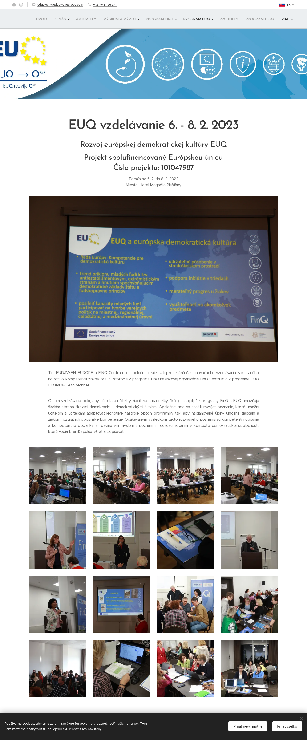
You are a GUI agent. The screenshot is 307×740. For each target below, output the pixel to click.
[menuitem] (37, 19)
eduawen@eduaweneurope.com (60, 4)
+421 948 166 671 (105, 4)
